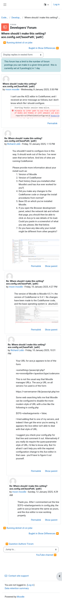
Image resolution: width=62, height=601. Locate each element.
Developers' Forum (16, 17)
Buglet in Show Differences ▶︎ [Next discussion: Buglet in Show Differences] (44, 48)
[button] (46, 4)
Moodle (20, 596)
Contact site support (17, 575)
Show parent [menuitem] (51, 266)
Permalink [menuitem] (52, 123)
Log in (56, 4)
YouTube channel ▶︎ (46, 555)
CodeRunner (4, 17)
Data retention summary (17, 588)
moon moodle (12, 89)
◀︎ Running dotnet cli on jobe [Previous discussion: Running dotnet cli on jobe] (17, 42)
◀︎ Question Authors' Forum (20, 544)
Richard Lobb (13, 144)
